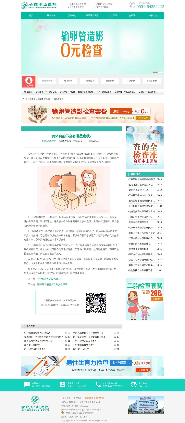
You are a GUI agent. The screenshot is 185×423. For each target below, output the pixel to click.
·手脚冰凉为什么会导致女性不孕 (88, 333)
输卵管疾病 (47, 81)
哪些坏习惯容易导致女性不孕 (52, 284)
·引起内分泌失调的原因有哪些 (142, 254)
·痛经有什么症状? (81, 349)
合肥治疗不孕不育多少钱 (46, 92)
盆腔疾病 (110, 81)
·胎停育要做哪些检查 (138, 249)
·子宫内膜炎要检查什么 (139, 244)
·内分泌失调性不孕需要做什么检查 (89, 337)
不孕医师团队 (92, 15)
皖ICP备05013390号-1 (91, 410)
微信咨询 (144, 385)
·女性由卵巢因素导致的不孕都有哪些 (142, 201)
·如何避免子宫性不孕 (138, 190)
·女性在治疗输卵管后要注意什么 (142, 185)
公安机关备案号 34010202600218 (77, 413)
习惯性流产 (89, 81)
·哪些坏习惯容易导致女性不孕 (38, 341)
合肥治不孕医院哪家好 (148, 92)
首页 (31, 15)
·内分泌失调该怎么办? (34, 349)
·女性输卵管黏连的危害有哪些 (142, 206)
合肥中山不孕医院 (85, 92)
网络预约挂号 (76, 385)
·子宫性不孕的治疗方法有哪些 (142, 195)
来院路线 (153, 15)
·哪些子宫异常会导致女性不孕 (142, 260)
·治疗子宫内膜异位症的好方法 (142, 227)
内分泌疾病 (152, 81)
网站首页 (67, 398)
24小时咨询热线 (112, 385)
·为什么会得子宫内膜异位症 (141, 233)
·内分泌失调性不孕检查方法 (141, 211)
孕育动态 (72, 15)
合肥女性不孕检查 (67, 92)
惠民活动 (133, 15)
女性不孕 (112, 15)
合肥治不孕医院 (43, 99)
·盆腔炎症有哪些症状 (138, 222)
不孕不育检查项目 (103, 92)
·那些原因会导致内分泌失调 (37, 333)
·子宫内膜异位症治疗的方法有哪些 (142, 238)
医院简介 (51, 15)
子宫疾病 (131, 81)
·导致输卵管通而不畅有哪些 (141, 179)
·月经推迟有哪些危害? (83, 345)
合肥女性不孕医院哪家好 (125, 92)
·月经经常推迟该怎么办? (84, 341)
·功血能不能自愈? (32, 345)
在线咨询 (41, 385)
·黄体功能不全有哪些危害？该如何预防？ (43, 337)
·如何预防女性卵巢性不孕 (140, 270)
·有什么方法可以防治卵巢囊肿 (142, 265)
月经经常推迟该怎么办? (49, 279)
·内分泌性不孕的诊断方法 (140, 217)
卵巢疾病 (68, 81)
